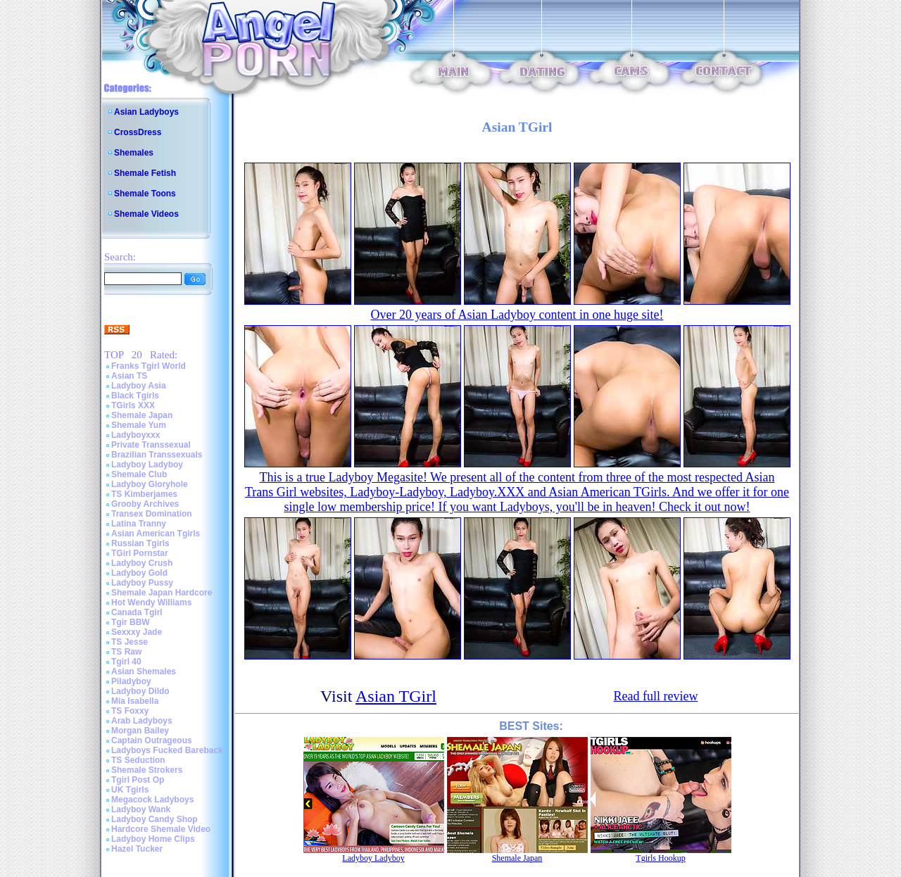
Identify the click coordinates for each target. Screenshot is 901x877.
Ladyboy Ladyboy (147, 464)
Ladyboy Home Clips (153, 839)
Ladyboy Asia (138, 386)
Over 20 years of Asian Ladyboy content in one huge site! (517, 315)
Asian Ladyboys (146, 112)
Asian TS (129, 376)
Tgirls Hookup (660, 858)
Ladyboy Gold (139, 573)
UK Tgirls (130, 790)
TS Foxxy (130, 711)
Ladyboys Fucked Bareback (167, 750)
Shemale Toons (145, 193)
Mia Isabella (134, 701)
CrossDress (137, 132)
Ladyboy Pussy (142, 583)
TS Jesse (129, 642)
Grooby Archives (145, 504)
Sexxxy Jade (136, 632)
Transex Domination (151, 514)
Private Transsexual (151, 445)
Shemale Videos (146, 214)
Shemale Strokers (146, 770)
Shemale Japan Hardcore (161, 593)
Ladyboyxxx (135, 435)
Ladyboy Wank (140, 809)
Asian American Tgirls (155, 533)
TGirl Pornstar (139, 553)
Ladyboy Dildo (140, 691)
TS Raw (126, 652)
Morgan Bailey (140, 731)
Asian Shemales (143, 671)
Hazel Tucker (137, 849)
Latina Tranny (138, 524)
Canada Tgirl (137, 612)
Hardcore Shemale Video (160, 829)
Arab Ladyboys (141, 721)
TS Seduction (138, 760)
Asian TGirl (395, 696)
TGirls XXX (133, 405)
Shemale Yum (138, 425)
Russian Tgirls (140, 543)
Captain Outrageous (151, 740)
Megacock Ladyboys (152, 800)
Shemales (133, 153)
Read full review (656, 696)
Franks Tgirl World (148, 366)
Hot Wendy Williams (151, 602)
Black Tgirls (135, 395)
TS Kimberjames (144, 494)
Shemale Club (139, 474)
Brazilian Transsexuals (156, 455)
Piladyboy (131, 681)
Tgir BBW (130, 622)
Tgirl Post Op (137, 780)
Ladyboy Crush (141, 563)
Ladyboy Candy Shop (154, 819)
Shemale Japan (141, 415)
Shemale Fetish (145, 173)
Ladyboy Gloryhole (149, 484)
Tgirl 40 (126, 662)
